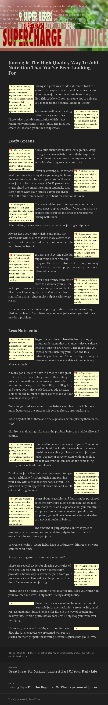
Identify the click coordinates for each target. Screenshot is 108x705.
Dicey (33, 652)
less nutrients (88, 652)
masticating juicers (17, 656)
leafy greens (74, 652)
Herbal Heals (20, 40)
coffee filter (46, 652)
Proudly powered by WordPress (24, 699)
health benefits (60, 652)
